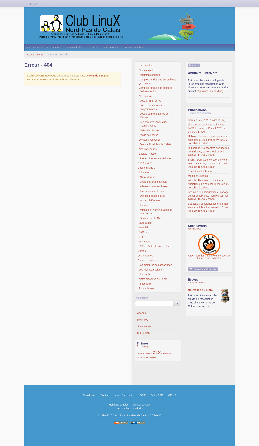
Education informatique (146, 357)
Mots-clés (142, 319)
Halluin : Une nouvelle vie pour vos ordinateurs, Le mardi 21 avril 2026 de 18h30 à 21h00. (207, 140)
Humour (143, 205)
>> (176, 303)
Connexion (33, 3)
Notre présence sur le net (153, 279)
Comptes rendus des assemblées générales (157, 81)
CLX (157, 352)
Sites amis (146, 283)
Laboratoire (145, 222)
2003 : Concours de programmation (151, 107)
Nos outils (144, 274)
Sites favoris (144, 326)
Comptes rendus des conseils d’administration (155, 89)
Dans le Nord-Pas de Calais (155, 144)
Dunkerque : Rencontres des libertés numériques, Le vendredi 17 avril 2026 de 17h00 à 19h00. (208, 152)
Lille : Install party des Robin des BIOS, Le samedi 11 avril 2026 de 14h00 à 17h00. (207, 128)
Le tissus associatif (149, 139)
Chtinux (140, 353)
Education (144, 172)
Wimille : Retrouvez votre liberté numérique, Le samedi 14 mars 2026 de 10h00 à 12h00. (208, 184)
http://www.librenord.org (210, 91)
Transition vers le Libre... (153, 191)
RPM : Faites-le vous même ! (156, 246)
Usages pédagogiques (152, 195)
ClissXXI (148, 353)
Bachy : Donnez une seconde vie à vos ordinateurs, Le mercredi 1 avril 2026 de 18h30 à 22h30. (207, 163)
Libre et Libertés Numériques (155, 158)
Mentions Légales (198, 175)
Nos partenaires (148, 149)
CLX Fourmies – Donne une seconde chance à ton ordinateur (209, 243)
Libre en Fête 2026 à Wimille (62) (206, 120)
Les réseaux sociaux (150, 269)
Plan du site (96, 75)
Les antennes (111, 47)
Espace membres (134, 47)
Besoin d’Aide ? (76, 47)
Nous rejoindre (147, 70)
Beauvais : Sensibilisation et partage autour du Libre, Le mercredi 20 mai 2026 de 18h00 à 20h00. (208, 207)
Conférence (166, 353)
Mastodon (137, 408)
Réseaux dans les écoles (154, 186)
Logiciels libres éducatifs (153, 181)
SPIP (142, 236)
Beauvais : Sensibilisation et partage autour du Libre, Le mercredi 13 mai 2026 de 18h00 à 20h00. (208, 196)
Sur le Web (143, 333)
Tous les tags (143, 346)
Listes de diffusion (150, 130)
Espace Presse (147, 153)
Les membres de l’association (155, 264)
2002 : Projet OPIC (150, 100)
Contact (94, 47)
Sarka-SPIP (156, 395)
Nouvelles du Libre (200, 289)
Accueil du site (35, 54)
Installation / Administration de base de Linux (155, 211)
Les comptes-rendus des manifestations (153, 124)
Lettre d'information (124, 395)
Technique (144, 241)
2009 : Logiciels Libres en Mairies (154, 115)
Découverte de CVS (151, 218)
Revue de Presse (148, 135)
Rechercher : (142, 297)
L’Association (34, 47)
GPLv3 (172, 395)
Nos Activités (54, 47)
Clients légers (147, 177)
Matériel (143, 227)
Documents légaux (149, 74)
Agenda (141, 313)
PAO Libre (144, 232)
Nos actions (145, 96)
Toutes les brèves (196, 282)
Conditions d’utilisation (200, 171)
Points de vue (146, 288)
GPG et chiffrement (149, 200)
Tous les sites (194, 228)
